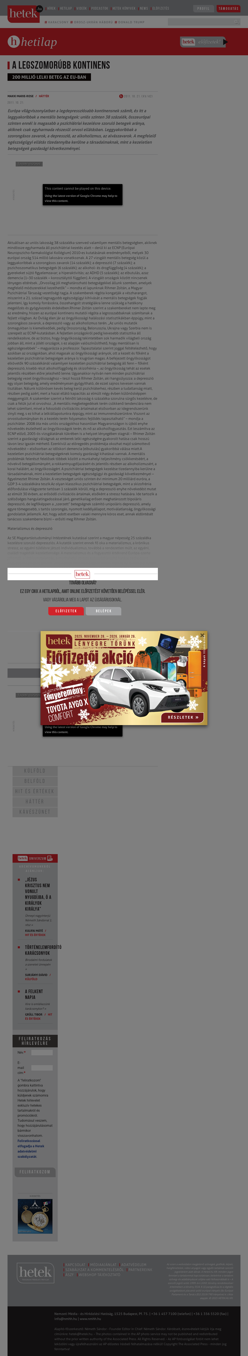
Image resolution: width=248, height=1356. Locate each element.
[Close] (202, 637)
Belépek (104, 611)
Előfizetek (66, 611)
